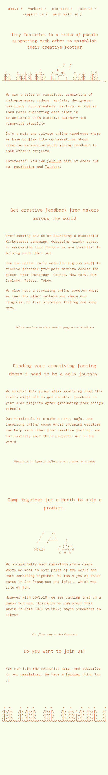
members (35, 8)
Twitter (52, 174)
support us (33, 14)
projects (60, 8)
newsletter (24, 174)
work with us (65, 14)
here (66, 682)
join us (85, 8)
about (13, 8)
